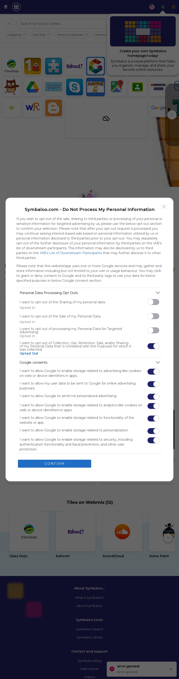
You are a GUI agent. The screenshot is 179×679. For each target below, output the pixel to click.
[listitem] (89, 292)
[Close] (164, 206)
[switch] (153, 302)
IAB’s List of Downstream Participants (71, 253)
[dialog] (89, 339)
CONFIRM (55, 464)
